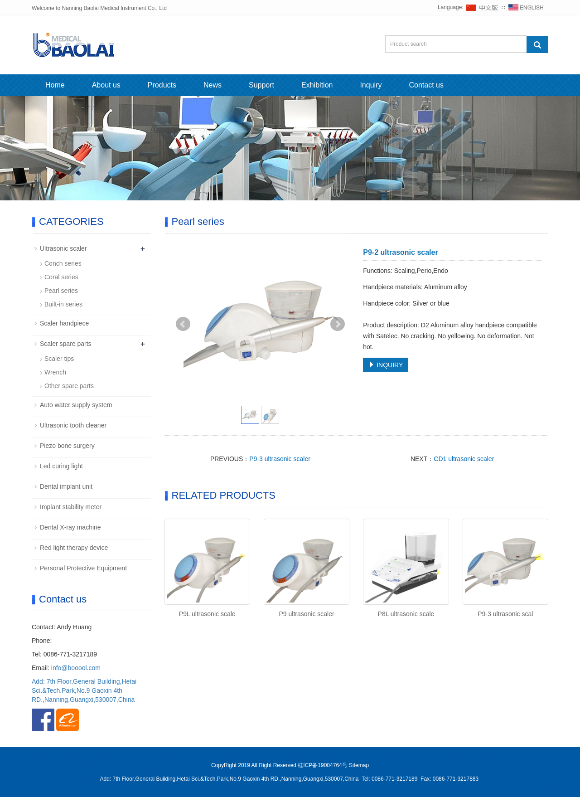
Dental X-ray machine (70, 527)
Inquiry (371, 85)
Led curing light (61, 466)
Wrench (55, 372)
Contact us (426, 85)
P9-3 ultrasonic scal (505, 613)
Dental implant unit (66, 486)
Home (55, 85)
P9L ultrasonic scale (207, 613)
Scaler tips (59, 358)
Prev (183, 324)
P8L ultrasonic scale (406, 613)
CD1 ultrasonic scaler (464, 458)
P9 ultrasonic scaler (306, 613)
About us (106, 85)
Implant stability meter (71, 506)
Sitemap (359, 765)
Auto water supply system (76, 404)
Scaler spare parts (66, 343)
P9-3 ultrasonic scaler (279, 458)
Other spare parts (69, 385)
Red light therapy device (74, 547)
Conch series (63, 263)
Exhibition (317, 85)
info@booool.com (76, 667)
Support (261, 85)
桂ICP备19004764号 (322, 765)
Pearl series (61, 290)
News (212, 85)
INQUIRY (385, 365)
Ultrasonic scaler (63, 248)
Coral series (61, 277)
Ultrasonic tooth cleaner (73, 425)
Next (337, 324)
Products (162, 85)
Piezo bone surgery (67, 445)
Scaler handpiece (64, 323)
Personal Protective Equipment (83, 568)
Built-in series (63, 304)
